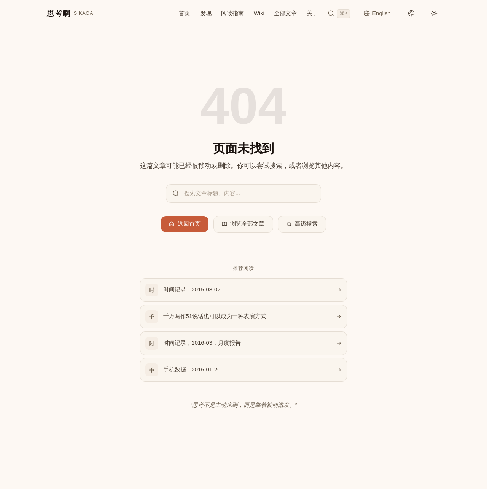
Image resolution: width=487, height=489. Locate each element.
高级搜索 (302, 224)
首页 (184, 13)
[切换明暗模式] (434, 12)
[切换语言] (377, 13)
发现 (206, 13)
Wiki (259, 13)
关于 (312, 13)
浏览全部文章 (243, 224)
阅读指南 (232, 13)
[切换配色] (411, 12)
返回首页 (185, 224)
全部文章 (285, 13)
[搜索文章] (339, 13)
